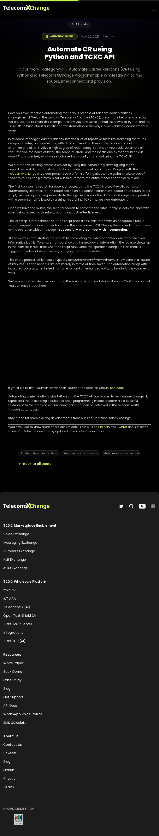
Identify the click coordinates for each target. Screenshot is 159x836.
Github (8, 770)
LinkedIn (104, 427)
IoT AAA (9, 598)
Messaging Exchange (20, 542)
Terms (8, 787)
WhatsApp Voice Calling (22, 714)
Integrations (13, 632)
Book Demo (12, 671)
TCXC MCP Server (17, 624)
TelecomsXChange (22, 174)
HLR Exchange (14, 559)
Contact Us (12, 744)
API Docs (10, 705)
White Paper (13, 663)
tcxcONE (10, 590)
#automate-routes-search (121, 453)
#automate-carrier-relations (39, 453)
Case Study (12, 680)
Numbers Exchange (19, 551)
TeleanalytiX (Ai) (16, 607)
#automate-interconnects (81, 453)
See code (117, 388)
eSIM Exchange (15, 568)
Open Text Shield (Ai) (20, 615)
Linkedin (9, 753)
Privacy (9, 778)
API (39, 174)
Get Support (13, 697)
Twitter (122, 427)
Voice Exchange (16, 534)
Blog (6, 688)
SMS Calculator (15, 722)
